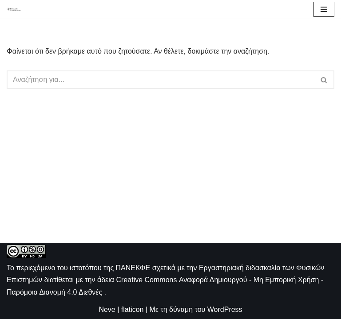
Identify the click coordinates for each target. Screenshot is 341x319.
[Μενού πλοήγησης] (323, 9)
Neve (107, 309)
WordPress (224, 309)
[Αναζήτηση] (160, 79)
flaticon (132, 309)
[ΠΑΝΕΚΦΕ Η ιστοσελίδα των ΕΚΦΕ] (14, 9)
